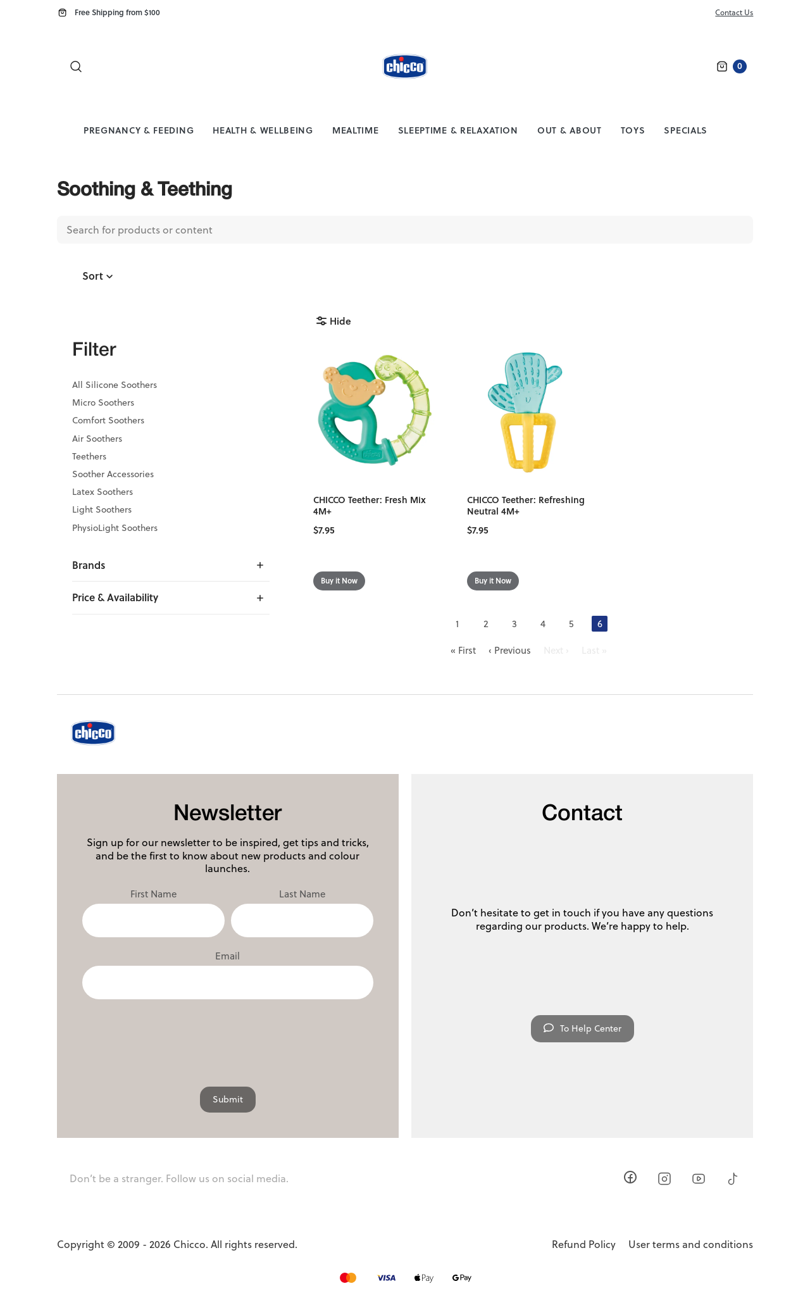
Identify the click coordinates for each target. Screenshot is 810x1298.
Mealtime (355, 130)
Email (227, 956)
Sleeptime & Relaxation (458, 130)
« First (463, 650)
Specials (685, 130)
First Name (153, 894)
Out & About (569, 130)
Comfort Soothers (108, 420)
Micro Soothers (103, 402)
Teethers (89, 456)
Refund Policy (584, 1244)
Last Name (302, 894)
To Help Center (582, 1028)
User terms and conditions (690, 1244)
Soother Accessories (113, 474)
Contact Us (734, 12)
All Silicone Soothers (114, 384)
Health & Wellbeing (263, 130)
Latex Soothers (102, 491)
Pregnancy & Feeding (139, 130)
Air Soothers (97, 438)
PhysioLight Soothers (115, 527)
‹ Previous (510, 650)
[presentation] (228, 1036)
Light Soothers (102, 509)
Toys (633, 130)
